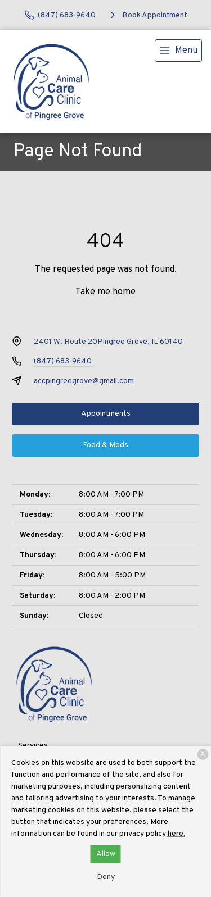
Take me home (105, 292)
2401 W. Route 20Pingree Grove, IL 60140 (108, 342)
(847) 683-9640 (63, 361)
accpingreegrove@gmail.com (84, 381)
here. (177, 834)
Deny (106, 877)
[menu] (178, 50)
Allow (105, 854)
